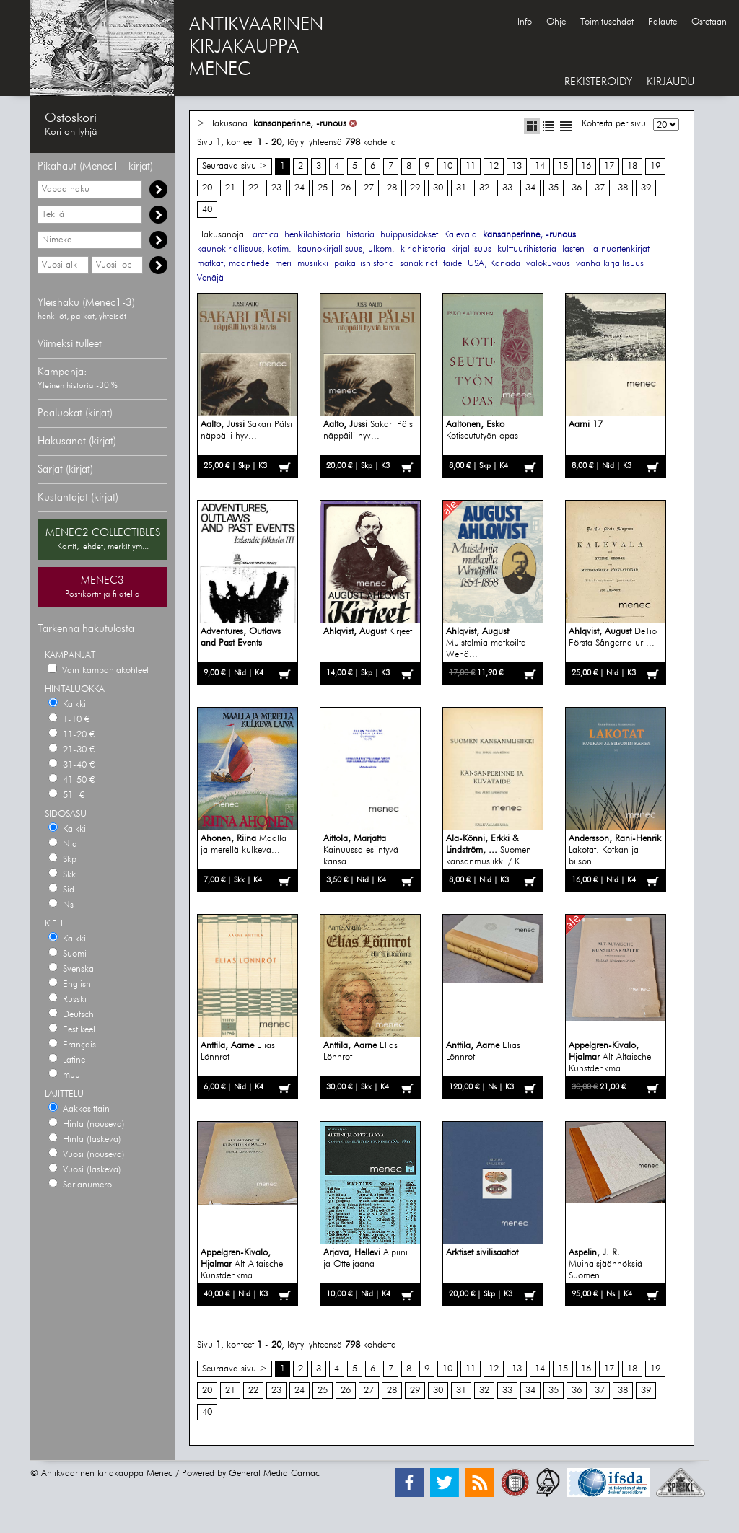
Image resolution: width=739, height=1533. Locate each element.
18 (632, 166)
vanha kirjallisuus (610, 263)
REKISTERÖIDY (598, 81)
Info (524, 22)
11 (470, 166)
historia (360, 235)
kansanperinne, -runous (299, 123)
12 (494, 166)
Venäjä (210, 278)
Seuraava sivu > (234, 166)
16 (586, 166)
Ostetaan (709, 22)
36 (577, 188)
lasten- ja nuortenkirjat (606, 249)
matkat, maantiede (233, 263)
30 (438, 188)
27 (369, 188)
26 (346, 188)
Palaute (662, 22)
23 (276, 188)
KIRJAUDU (670, 81)
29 (415, 188)
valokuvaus (548, 263)
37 (600, 188)
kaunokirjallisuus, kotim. (244, 249)
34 (530, 188)
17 (609, 166)
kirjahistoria (423, 249)
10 (447, 166)
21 (230, 188)
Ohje (556, 22)
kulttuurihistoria (526, 249)
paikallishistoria (364, 263)
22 (253, 188)
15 (563, 166)
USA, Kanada (494, 263)
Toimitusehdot (607, 22)
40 (207, 209)
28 (392, 188)
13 (517, 166)
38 (623, 188)
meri (283, 263)
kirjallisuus (471, 249)
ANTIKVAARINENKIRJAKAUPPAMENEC (256, 47)
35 (553, 188)
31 (461, 188)
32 (484, 188)
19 (655, 166)
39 (646, 188)
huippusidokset (409, 235)
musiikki (312, 263)
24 (299, 188)
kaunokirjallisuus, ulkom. (346, 249)
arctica (266, 235)
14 (540, 166)
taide (452, 263)
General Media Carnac (274, 1473)
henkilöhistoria (312, 235)
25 (323, 188)
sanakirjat (418, 263)
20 (207, 188)
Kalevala (460, 235)
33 (507, 188)
